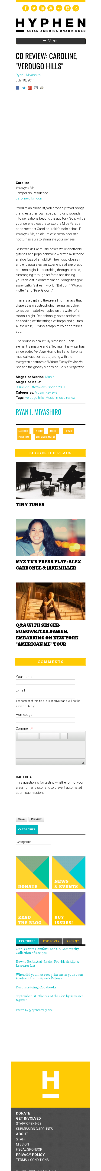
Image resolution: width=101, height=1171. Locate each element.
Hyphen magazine (49, 1025)
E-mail (20, 690)
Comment (24, 728)
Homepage (24, 714)
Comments (51, 661)
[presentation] (51, 804)
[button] (21, 736)
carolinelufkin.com (29, 198)
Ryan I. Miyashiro (39, 412)
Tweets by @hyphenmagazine (34, 1010)
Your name (24, 677)
